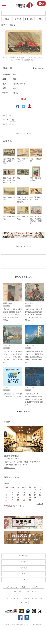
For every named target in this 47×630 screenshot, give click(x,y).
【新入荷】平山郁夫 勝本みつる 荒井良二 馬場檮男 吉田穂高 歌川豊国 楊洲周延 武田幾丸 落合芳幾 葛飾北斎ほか (34, 357)
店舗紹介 (25, 587)
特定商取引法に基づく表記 (34, 598)
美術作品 (18, 19)
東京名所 (11, 124)
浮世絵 (7, 19)
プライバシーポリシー (11, 598)
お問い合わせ (31, 591)
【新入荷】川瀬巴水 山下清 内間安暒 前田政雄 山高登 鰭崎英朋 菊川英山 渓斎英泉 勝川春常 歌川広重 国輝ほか (34, 399)
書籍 (23, 574)
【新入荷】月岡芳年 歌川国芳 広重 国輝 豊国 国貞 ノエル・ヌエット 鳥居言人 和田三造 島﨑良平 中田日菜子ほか (12, 314)
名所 (12, 120)
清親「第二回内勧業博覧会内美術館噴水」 (22, 199)
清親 (15, 79)
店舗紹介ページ (9, 468)
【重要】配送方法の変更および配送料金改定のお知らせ (12, 396)
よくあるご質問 (16, 591)
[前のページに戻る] (8, 25)
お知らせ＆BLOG (11, 587)
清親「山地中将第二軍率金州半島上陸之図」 (9, 180)
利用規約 (23, 602)
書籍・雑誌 (29, 19)
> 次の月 (40, 504)
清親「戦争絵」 (22, 178)
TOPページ (23, 556)
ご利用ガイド (37, 587)
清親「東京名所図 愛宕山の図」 (9, 161)
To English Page (39, 68)
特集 (40, 19)
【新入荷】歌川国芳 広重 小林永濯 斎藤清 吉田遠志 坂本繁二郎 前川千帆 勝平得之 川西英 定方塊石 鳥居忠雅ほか (34, 314)
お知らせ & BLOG (23, 277)
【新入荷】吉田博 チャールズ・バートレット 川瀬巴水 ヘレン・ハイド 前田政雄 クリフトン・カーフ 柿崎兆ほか (12, 357)
